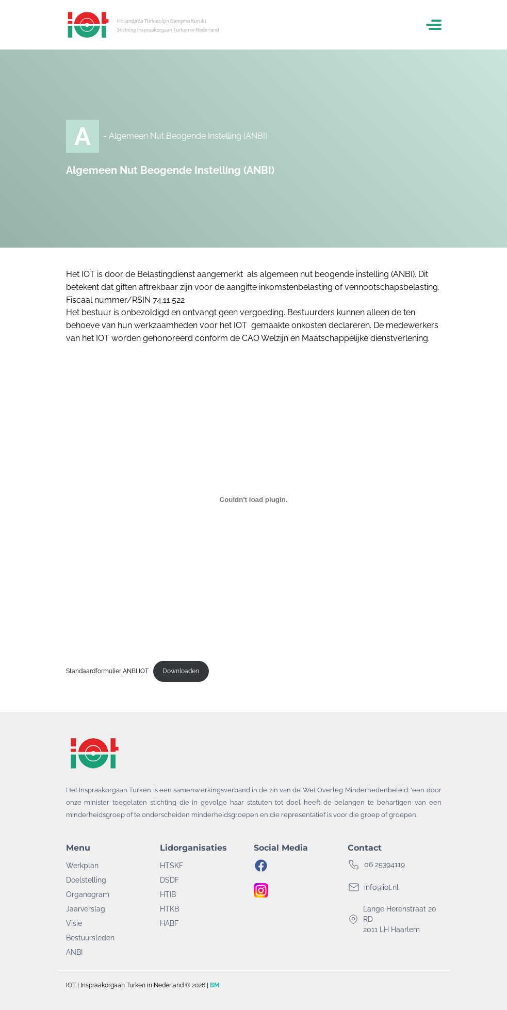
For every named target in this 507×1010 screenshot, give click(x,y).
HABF (169, 923)
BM (214, 985)
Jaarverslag (85, 909)
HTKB (169, 909)
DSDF (169, 880)
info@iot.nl (381, 887)
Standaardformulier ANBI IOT (107, 671)
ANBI (74, 952)
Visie (74, 923)
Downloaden (180, 671)
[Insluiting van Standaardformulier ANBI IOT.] (253, 500)
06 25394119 (384, 864)
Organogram (87, 894)
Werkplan (82, 865)
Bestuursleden (90, 938)
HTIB (168, 894)
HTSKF (171, 865)
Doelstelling (86, 880)
